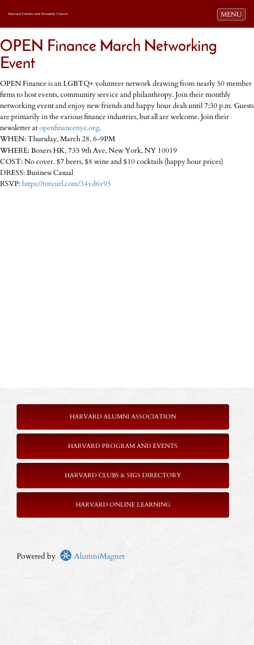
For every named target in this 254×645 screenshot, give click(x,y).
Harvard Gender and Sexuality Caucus (38, 14)
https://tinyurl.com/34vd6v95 (66, 184)
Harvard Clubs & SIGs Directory (123, 475)
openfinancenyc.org (69, 128)
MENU (233, 14)
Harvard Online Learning (123, 504)
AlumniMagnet (92, 556)
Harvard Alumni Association (123, 416)
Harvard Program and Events (123, 446)
